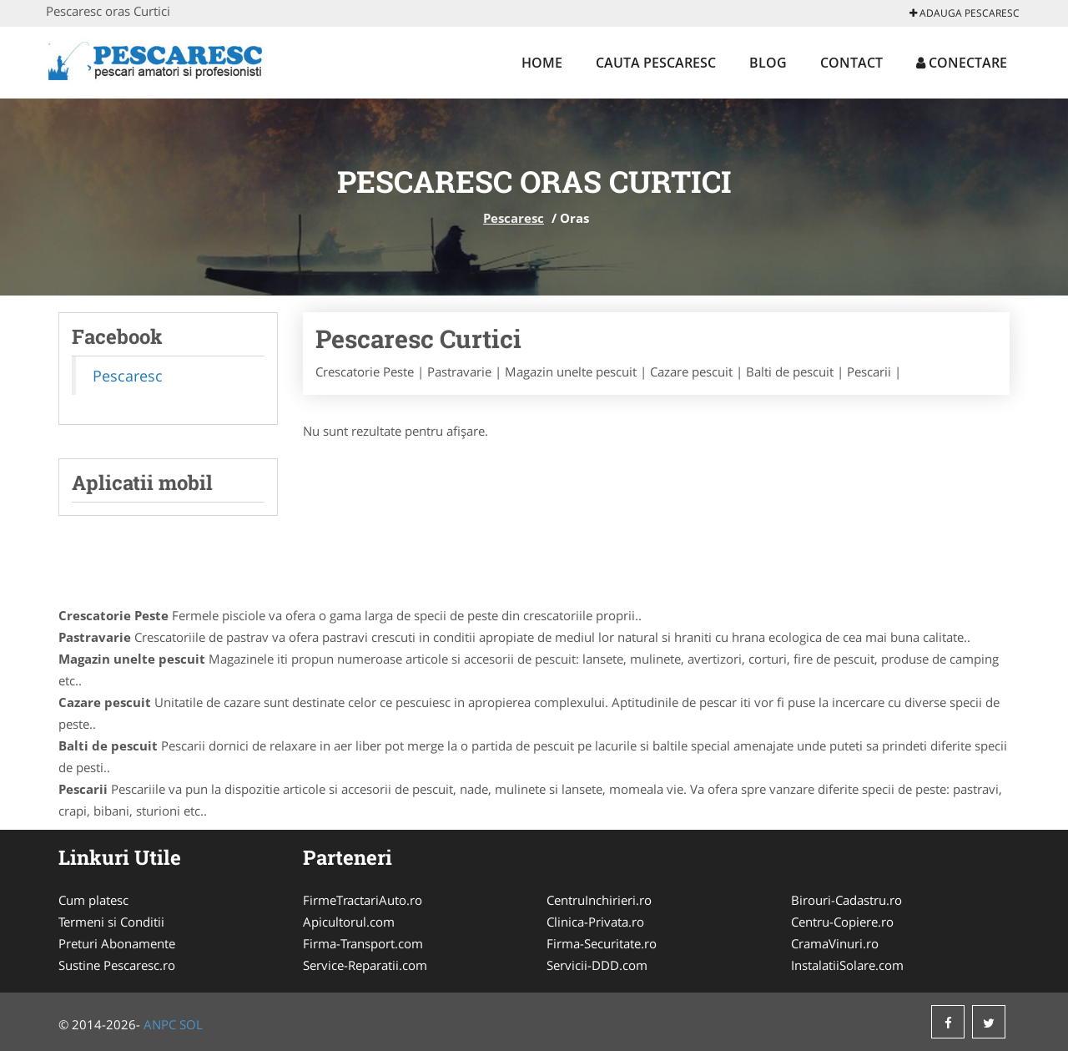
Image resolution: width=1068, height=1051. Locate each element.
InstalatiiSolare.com (847, 965)
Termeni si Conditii (111, 921)
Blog (768, 62)
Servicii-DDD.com (597, 965)
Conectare (961, 62)
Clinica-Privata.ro (595, 921)
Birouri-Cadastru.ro (846, 900)
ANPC (160, 1024)
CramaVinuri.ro (835, 943)
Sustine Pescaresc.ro (116, 965)
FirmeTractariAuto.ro (362, 900)
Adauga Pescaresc (964, 13)
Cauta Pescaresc (656, 62)
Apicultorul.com (349, 921)
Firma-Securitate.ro (602, 943)
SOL (191, 1024)
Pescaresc (513, 218)
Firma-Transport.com (363, 943)
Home (541, 62)
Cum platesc (93, 900)
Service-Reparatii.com (365, 965)
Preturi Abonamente (116, 943)
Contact (851, 62)
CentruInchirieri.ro (599, 900)
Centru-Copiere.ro (842, 921)
